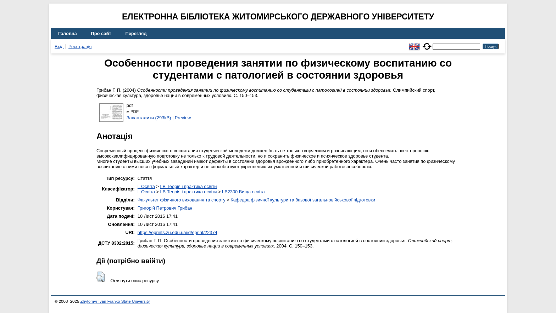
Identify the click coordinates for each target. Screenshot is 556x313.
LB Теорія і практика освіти (188, 186)
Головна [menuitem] (67, 33)
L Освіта (146, 186)
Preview (183, 117)
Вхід (59, 46)
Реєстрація (79, 46)
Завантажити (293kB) (149, 117)
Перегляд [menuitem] (136, 33)
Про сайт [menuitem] (101, 33)
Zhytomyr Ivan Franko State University (115, 301)
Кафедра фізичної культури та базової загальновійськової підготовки (302, 200)
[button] (100, 277)
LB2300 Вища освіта (243, 191)
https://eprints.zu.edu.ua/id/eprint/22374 (177, 232)
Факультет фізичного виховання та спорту (182, 200)
